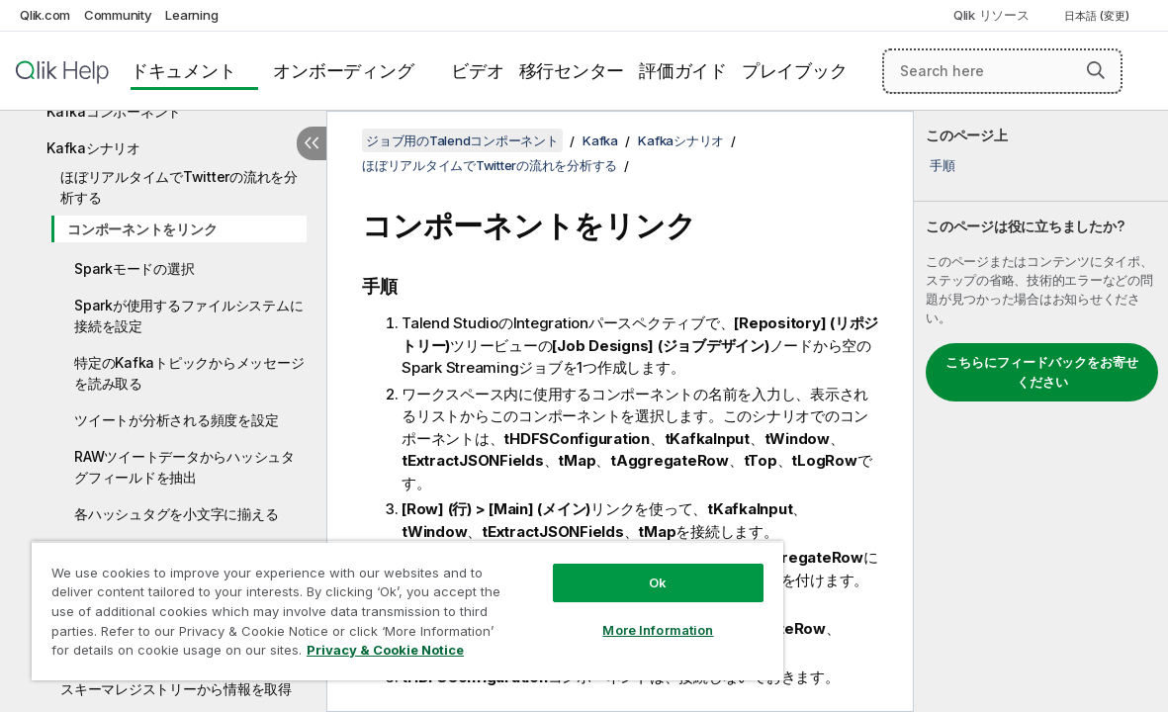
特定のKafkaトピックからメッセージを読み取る (189, 373)
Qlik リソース (991, 15)
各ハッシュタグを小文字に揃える (176, 513)
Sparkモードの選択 (134, 268)
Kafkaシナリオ (93, 147)
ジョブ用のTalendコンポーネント (462, 140)
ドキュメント (183, 70)
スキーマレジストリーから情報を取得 (176, 688)
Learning (191, 15)
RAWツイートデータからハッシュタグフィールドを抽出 (184, 467)
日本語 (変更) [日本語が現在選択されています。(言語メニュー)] (1098, 16)
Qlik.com (45, 15)
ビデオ (477, 70)
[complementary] (1041, 411)
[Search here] (1002, 71)
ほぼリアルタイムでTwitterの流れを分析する (179, 187)
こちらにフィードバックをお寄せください (1041, 372)
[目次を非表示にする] (311, 143)
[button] (1096, 70)
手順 (942, 165)
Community (118, 15)
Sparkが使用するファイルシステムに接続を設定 (188, 315)
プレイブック (795, 70)
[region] (370, 603)
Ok (595, 568)
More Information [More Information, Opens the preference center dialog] (595, 615)
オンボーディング (343, 70)
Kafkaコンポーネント (113, 111)
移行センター (572, 70)
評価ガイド (683, 70)
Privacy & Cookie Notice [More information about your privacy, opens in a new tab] (166, 654)
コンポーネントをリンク (142, 229)
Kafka (600, 140)
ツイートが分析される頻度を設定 (176, 419)
